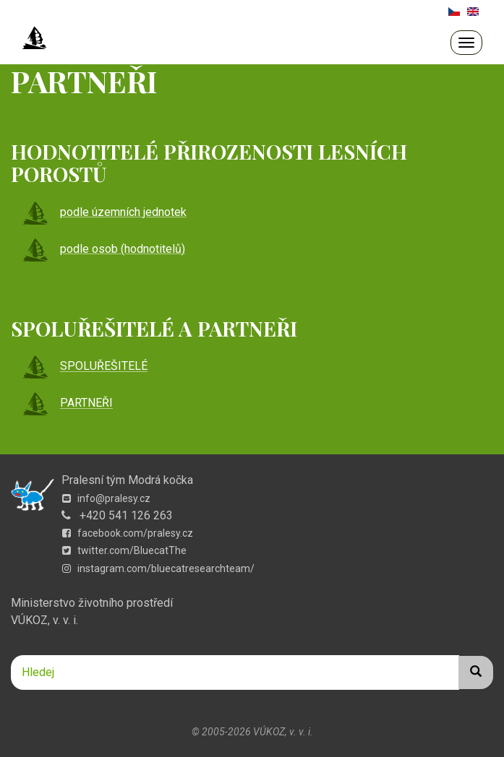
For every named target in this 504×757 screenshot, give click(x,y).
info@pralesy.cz (106, 498)
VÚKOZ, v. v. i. (44, 620)
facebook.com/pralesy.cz (127, 533)
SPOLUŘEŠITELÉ (85, 366)
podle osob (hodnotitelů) (103, 249)
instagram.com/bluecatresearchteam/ (158, 568)
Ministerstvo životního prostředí (92, 603)
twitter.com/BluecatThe (124, 550)
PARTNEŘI (67, 403)
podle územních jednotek (104, 212)
